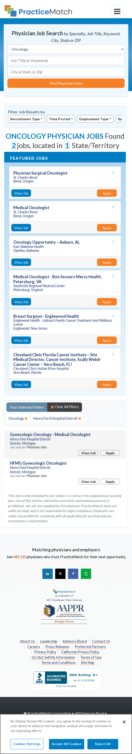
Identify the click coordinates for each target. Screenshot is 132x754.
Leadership (48, 641)
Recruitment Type (25, 119)
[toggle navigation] (117, 11)
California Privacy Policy (80, 652)
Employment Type (93, 119)
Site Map (87, 662)
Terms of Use (90, 657)
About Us (27, 641)
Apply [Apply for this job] (106, 193)
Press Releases (57, 647)
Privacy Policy (45, 652)
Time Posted (59, 119)
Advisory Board (75, 641)
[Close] (124, 724)
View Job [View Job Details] (21, 193)
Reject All (103, 747)
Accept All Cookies (67, 747)
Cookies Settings (27, 747)
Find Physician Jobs (66, 83)
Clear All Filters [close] (64, 407)
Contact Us (101, 641)
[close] (17, 418)
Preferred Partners (90, 647)
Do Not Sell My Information (53, 657)
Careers (33, 647)
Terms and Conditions (58, 662)
